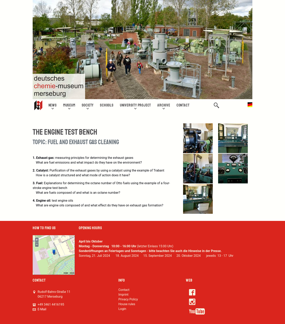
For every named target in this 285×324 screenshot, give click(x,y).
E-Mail (42, 309)
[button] (216, 105)
